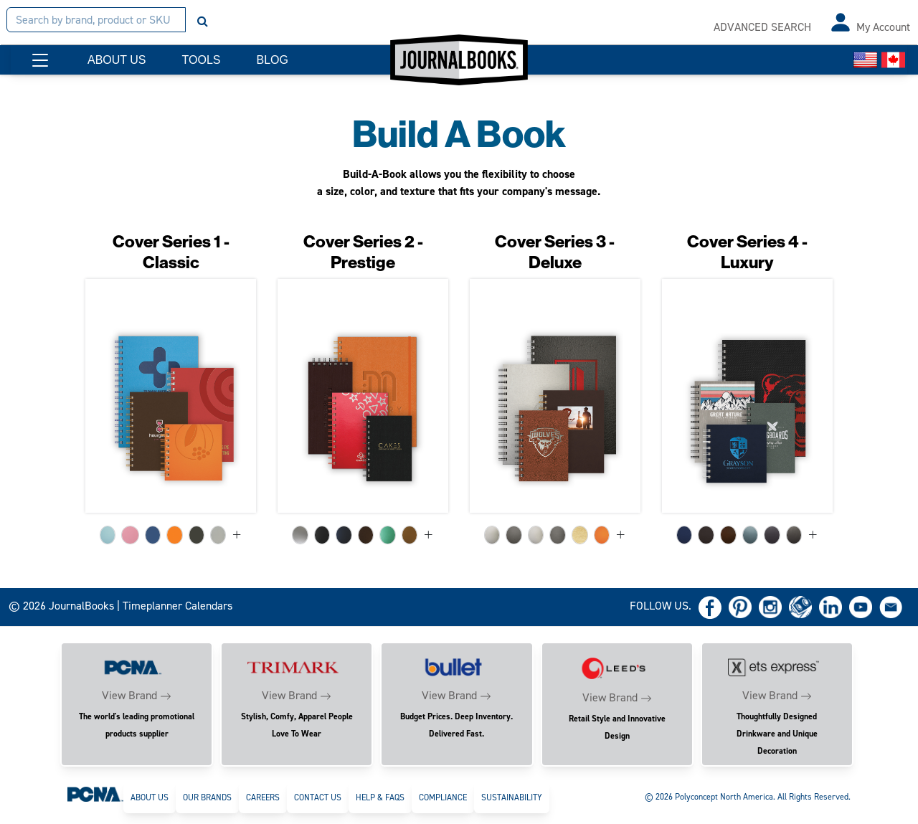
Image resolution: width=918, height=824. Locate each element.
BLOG (272, 60)
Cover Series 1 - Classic (171, 252)
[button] (40, 60)
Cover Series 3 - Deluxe (554, 252)
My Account (883, 26)
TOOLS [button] (201, 60)
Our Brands (207, 797)
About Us (150, 797)
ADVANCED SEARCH (762, 26)
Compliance (443, 797)
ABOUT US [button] (116, 60)
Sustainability (511, 797)
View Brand (129, 695)
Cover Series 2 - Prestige (363, 252)
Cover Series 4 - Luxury (747, 252)
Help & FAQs (380, 797)
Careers (263, 797)
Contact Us (317, 797)
